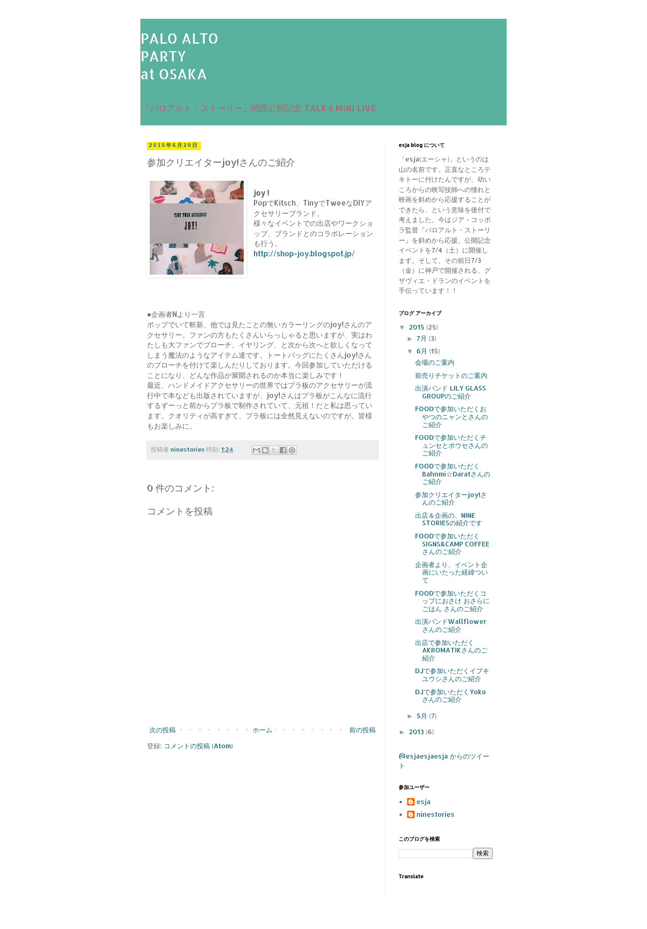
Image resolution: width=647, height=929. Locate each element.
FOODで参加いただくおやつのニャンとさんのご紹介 (451, 417)
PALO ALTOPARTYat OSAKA (179, 56)
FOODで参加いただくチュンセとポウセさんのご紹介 (451, 445)
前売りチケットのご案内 (451, 375)
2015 (417, 327)
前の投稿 (362, 730)
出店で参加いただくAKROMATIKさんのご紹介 (451, 650)
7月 (422, 338)
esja (423, 802)
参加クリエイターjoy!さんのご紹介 (451, 499)
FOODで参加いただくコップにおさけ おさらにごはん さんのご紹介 (452, 601)
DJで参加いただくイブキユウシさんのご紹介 (452, 675)
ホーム (262, 730)
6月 (422, 351)
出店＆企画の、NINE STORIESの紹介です (448, 519)
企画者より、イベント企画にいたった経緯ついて (451, 572)
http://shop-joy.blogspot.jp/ (304, 253)
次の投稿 (162, 730)
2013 (417, 732)
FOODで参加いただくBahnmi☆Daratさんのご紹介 (452, 474)
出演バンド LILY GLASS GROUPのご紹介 (450, 392)
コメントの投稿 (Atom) (198, 746)
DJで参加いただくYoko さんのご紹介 (450, 696)
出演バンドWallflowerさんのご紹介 (450, 625)
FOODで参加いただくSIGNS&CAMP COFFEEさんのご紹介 (452, 544)
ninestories (435, 814)
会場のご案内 (434, 362)
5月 (422, 716)
